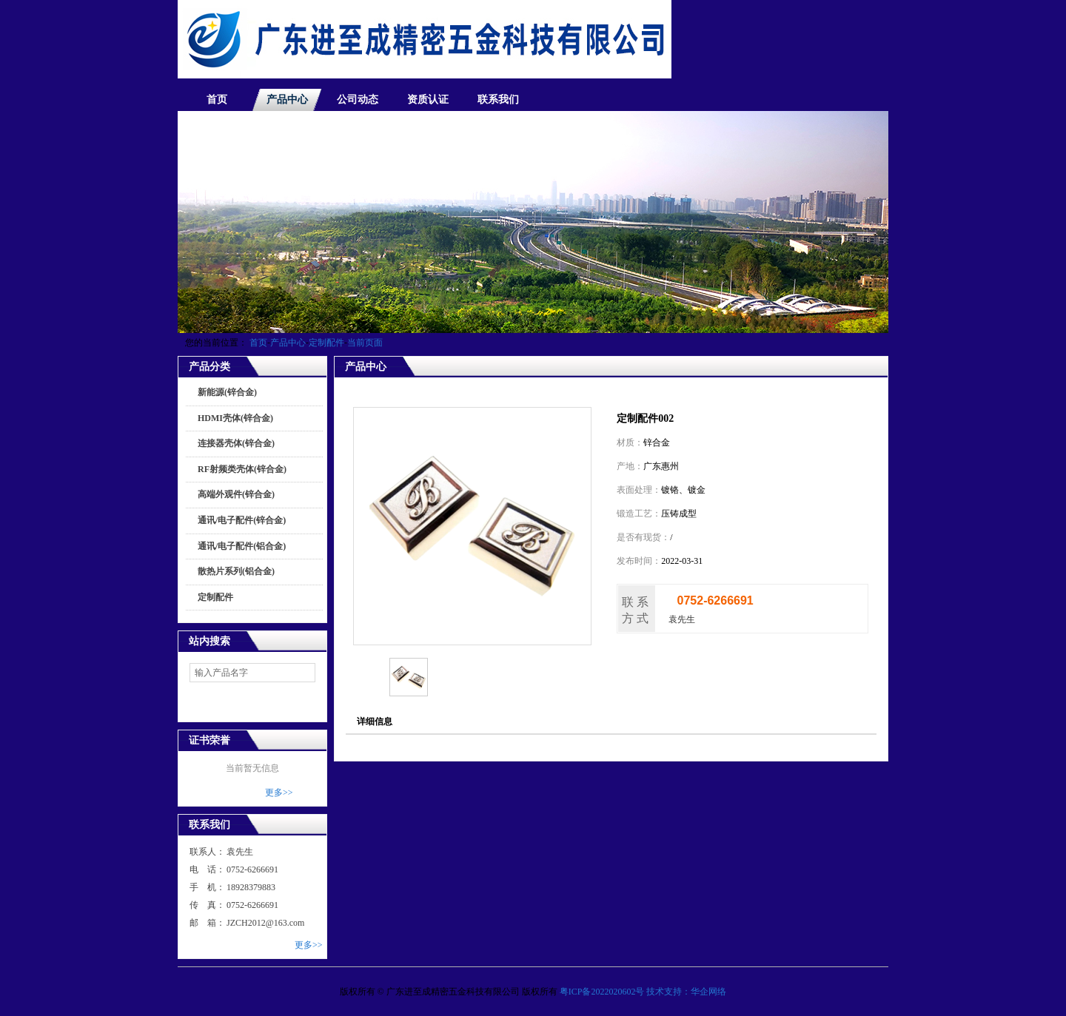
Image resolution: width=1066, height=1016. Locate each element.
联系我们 (498, 99)
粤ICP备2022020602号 (602, 991)
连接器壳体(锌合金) (236, 443)
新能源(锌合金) (227, 392)
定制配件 (326, 342)
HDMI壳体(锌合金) (235, 418)
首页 (217, 99)
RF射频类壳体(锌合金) (242, 469)
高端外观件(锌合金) (236, 494)
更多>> (279, 792)
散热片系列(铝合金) (236, 571)
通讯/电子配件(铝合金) (242, 546)
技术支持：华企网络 (686, 991)
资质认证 (428, 99)
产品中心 (287, 99)
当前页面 (365, 342)
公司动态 (357, 99)
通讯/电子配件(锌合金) (242, 520)
